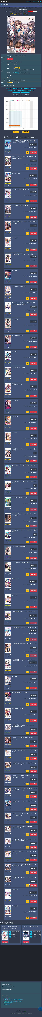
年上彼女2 (15, 906)
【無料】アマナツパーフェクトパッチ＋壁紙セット (24, 530)
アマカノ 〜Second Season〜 (20, 205)
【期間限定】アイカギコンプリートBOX (23, 254)
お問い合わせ (7, 1004)
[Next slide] (40, 935)
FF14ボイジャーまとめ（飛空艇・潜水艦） (13, 1001)
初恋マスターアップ (17, 709)
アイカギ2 (15, 416)
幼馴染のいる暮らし (17, 384)
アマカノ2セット (16, 173)
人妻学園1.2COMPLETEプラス (9, 926)
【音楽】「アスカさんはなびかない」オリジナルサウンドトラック (24, 776)
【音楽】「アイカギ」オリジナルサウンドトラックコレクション (24, 814)
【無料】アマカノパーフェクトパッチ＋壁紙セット (24, 449)
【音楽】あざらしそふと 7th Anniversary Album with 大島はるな (23, 827)
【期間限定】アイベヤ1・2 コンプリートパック (24, 644)
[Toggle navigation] (39, 5)
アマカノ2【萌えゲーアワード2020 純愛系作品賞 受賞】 (24, 222)
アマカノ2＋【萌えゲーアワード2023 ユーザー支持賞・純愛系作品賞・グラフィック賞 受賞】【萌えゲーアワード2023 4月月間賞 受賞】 (24, 143)
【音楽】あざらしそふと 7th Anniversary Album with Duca (23, 725)
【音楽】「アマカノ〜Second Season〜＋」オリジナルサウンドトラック (24, 839)
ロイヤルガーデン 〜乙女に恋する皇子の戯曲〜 (23, 465)
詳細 (27, 152)
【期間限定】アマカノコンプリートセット (23, 660)
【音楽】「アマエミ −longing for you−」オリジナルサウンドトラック (24, 789)
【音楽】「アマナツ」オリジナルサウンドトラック (24, 801)
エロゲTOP (4, 5)
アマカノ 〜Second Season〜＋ (20, 189)
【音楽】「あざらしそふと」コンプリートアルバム (24, 751)
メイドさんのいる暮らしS (19, 546)
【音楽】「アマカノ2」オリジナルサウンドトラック (24, 738)
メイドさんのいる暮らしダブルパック (22, 562)
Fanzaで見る (33, 152)
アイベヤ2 (15, 319)
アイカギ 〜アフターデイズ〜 (20, 498)
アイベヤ (14, 433)
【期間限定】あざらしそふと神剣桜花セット (24, 627)
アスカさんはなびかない (18, 286)
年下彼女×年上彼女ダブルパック (21, 692)
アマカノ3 (15, 890)
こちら (24, 1011)
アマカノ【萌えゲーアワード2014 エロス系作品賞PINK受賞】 (24, 157)
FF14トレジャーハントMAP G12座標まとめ (13, 999)
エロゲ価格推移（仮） (9, 1002)
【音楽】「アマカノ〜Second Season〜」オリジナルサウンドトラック (24, 865)
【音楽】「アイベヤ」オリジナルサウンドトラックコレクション (24, 763)
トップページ (7, 998)
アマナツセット (16, 579)
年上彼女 (14, 676)
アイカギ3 (15, 400)
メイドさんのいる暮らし (18, 368)
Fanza (10, 59)
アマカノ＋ (15, 238)
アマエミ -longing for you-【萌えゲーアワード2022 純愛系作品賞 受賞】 (24, 303)
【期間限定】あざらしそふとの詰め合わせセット (24, 612)
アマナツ (14, 351)
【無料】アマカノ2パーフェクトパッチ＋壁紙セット (24, 482)
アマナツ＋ (15, 595)
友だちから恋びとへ (17, 335)
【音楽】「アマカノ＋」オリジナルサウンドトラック (24, 852)
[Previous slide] (2, 935)
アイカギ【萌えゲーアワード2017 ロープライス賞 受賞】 (24, 514)
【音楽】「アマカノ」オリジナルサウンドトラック (24, 877)
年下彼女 (14, 270)
